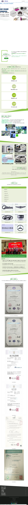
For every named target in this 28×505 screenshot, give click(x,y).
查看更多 (6, 58)
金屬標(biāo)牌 (14, 498)
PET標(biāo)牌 (6, 193)
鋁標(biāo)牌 (5, 191)
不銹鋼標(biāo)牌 (6, 195)
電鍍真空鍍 (5, 189)
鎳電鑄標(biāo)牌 (6, 187)
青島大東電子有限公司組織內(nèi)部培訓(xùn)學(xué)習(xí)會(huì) (11, 270)
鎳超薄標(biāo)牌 (6, 197)
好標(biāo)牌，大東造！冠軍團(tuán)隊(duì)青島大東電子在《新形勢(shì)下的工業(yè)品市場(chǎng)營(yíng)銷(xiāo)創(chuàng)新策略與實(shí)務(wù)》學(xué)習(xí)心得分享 (14, 256)
